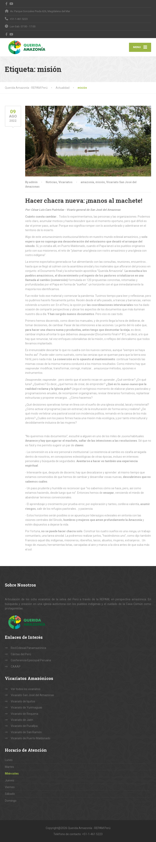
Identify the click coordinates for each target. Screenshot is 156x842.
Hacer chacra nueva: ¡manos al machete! (83, 200)
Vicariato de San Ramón (26, 732)
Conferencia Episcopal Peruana (31, 660)
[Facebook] (6, 3)
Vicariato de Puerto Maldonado (30, 738)
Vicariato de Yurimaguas (26, 707)
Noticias (51, 182)
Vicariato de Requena (24, 713)
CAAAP (16, 666)
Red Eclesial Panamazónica (28, 648)
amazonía (87, 182)
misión (100, 182)
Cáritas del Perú (21, 654)
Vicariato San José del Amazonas (32, 695)
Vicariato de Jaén (22, 719)
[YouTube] (11, 3)
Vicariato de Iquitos (23, 701)
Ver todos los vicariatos (25, 689)
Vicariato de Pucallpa (24, 726)
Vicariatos (65, 182)
